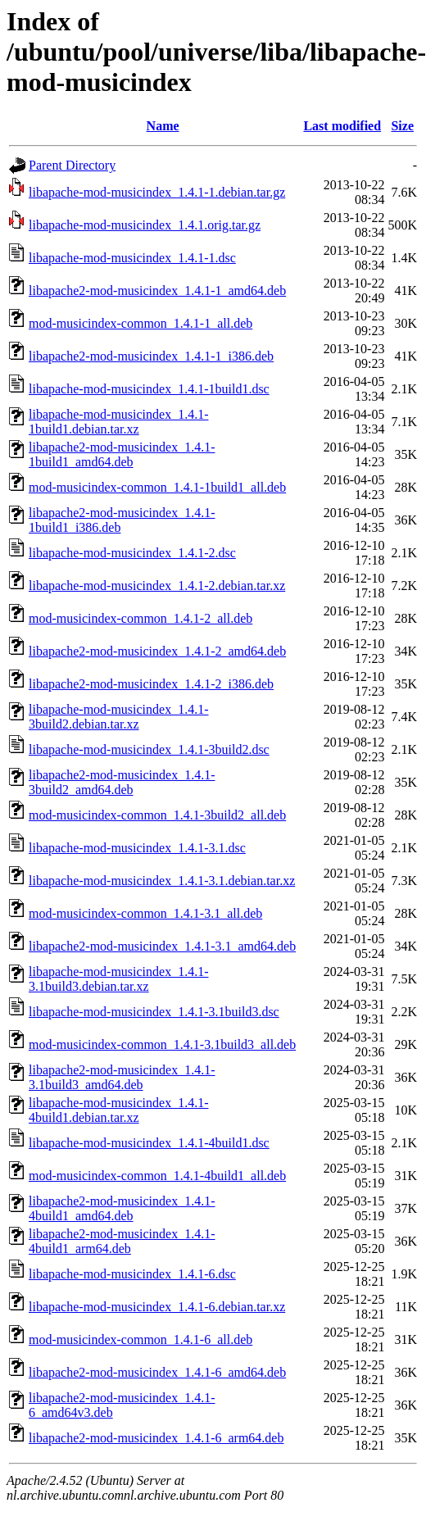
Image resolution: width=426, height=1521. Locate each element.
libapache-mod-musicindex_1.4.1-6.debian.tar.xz (157, 1307)
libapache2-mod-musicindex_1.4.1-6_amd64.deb (157, 1372)
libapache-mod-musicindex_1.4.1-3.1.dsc (137, 848)
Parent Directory (72, 165)
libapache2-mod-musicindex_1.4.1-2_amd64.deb (157, 651)
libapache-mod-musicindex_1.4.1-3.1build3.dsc (154, 1012)
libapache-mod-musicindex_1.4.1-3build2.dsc (149, 749)
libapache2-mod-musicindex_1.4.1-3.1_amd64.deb (162, 946)
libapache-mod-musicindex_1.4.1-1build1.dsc (149, 389)
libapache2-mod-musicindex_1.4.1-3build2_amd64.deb (122, 782)
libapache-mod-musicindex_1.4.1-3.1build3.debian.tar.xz (119, 979)
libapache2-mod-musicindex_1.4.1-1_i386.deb (151, 356)
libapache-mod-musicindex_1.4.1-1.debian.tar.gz (157, 192)
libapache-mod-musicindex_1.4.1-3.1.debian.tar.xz (162, 881)
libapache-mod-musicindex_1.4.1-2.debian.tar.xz (157, 586)
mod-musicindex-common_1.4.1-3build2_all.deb (157, 815)
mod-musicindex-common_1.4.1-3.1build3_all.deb (162, 1044)
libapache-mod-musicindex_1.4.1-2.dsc (132, 553)
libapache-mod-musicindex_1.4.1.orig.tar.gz (145, 225)
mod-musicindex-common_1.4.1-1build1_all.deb (157, 487)
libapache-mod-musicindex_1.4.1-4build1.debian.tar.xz (119, 1110)
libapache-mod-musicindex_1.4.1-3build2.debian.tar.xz (119, 716)
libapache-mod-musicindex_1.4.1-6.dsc (132, 1274)
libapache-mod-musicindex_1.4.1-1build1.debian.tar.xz (119, 421)
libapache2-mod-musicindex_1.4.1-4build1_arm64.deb (122, 1241)
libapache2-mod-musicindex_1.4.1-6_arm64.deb (156, 1438)
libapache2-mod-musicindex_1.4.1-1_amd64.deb (157, 290)
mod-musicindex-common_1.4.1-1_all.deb (140, 323)
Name (163, 126)
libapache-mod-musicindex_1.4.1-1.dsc (132, 258)
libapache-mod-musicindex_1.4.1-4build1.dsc (149, 1143)
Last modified (342, 126)
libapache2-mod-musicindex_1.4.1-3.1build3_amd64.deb (122, 1077)
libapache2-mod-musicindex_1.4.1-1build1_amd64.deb (122, 454)
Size (402, 126)
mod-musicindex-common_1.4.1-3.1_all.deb (145, 913)
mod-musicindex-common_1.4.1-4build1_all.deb (157, 1176)
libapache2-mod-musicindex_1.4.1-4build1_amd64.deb (122, 1208)
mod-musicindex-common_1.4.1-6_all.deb (140, 1339)
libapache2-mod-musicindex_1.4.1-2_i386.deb (151, 684)
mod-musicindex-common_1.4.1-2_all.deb (140, 618)
